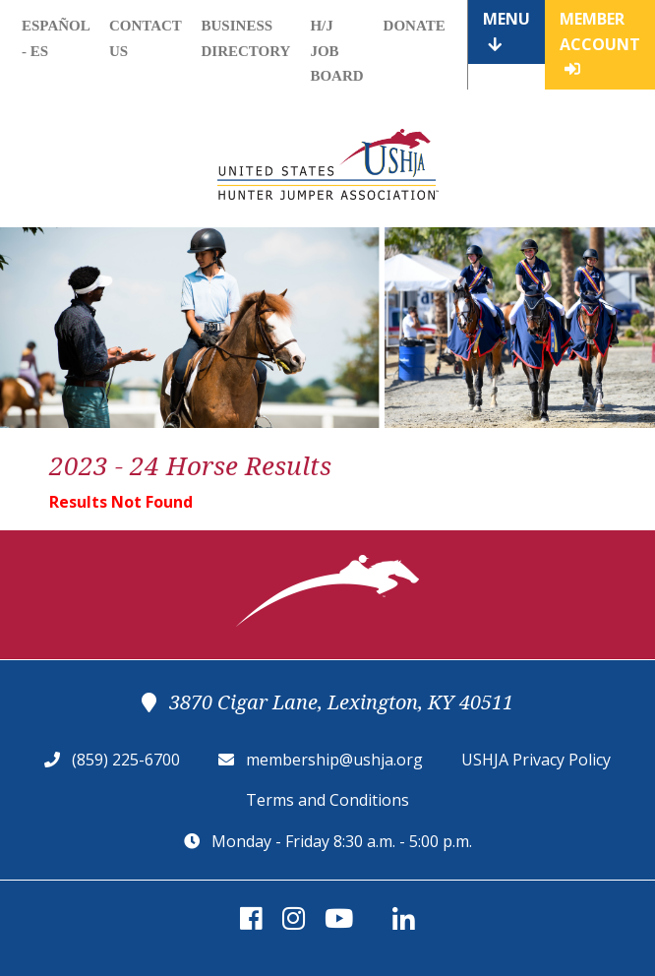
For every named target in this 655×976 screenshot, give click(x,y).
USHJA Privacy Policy (536, 759)
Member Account (600, 42)
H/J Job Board (336, 51)
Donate (415, 25)
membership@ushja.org (334, 759)
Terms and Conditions (327, 800)
